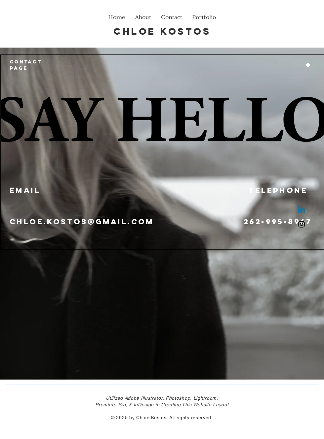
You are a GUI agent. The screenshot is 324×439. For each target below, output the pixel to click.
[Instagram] (301, 224)
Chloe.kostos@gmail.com (82, 221)
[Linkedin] (301, 210)
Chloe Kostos (162, 31)
